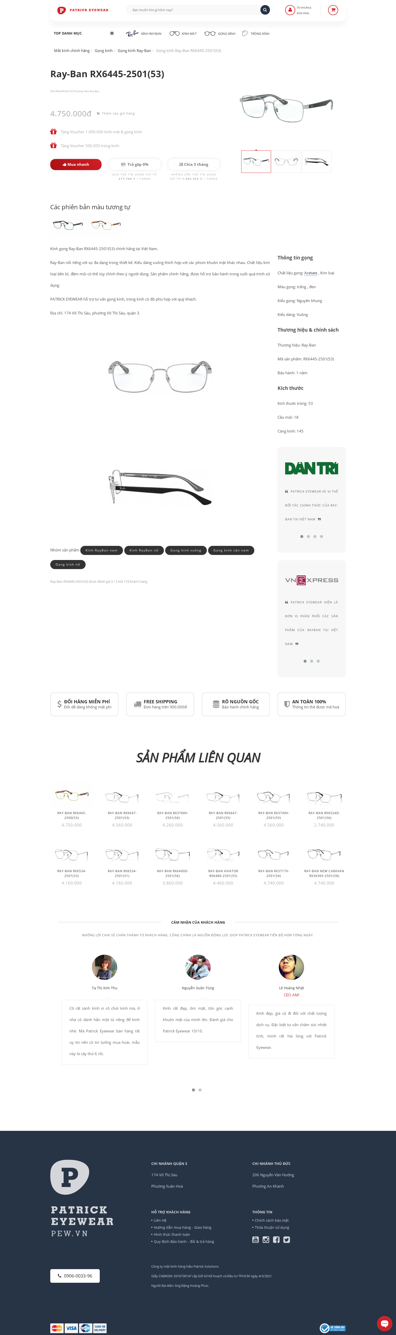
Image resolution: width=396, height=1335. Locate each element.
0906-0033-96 (75, 1276)
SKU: (53, 91)
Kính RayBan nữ (144, 550)
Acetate (310, 272)
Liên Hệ (160, 1220)
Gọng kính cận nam (231, 550)
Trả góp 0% (134, 164)
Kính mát (182, 33)
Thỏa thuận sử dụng (272, 1227)
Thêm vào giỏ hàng (115, 113)
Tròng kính (255, 33)
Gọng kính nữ (68, 564)
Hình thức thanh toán (172, 1234)
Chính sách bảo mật (272, 1220)
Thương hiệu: (82, 91)
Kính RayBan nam (102, 550)
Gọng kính (219, 33)
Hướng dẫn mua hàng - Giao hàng (182, 1227)
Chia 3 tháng (193, 164)
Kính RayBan (143, 33)
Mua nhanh (76, 164)
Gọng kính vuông (186, 550)
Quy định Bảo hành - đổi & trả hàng (184, 1241)
